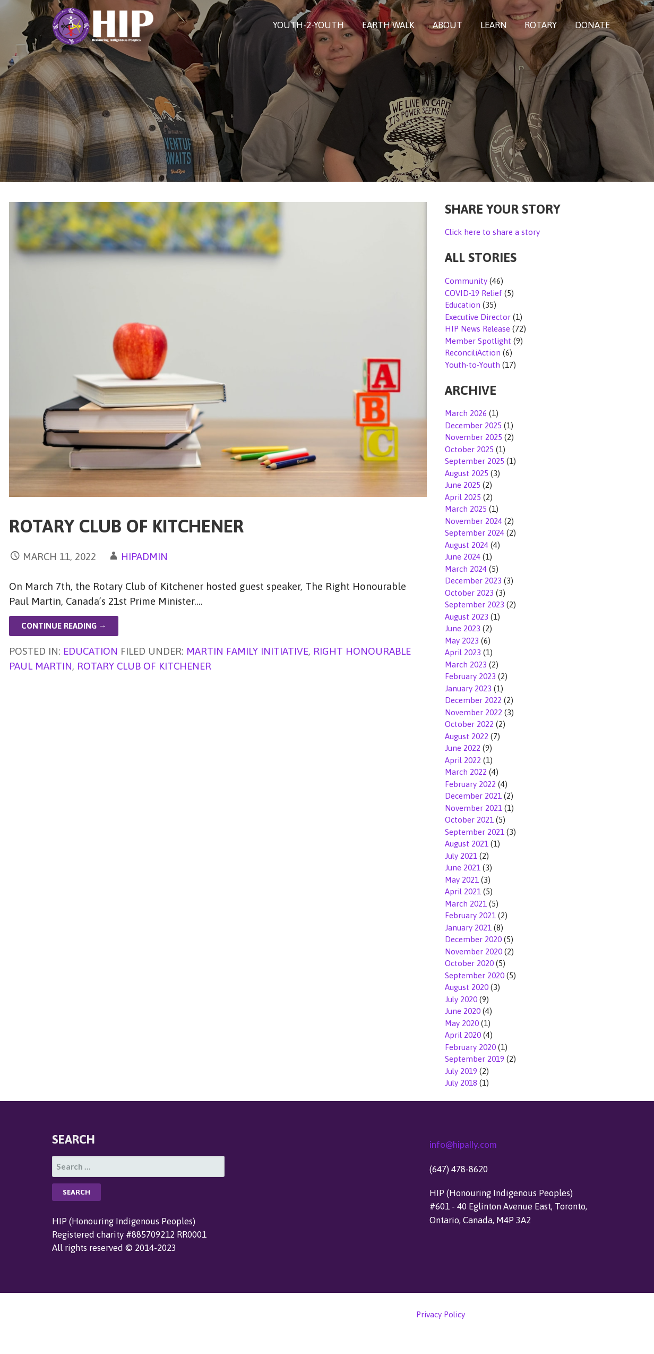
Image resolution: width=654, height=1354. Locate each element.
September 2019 (474, 1058)
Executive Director (478, 316)
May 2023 (462, 640)
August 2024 (466, 544)
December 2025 (473, 425)
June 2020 (462, 1011)
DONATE (592, 25)
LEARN (493, 25)
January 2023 (468, 688)
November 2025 (473, 437)
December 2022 (473, 700)
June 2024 (462, 556)
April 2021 (463, 891)
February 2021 (470, 915)
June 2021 (462, 867)
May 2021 (462, 879)
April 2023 (463, 652)
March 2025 (466, 508)
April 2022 (463, 760)
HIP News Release (477, 328)
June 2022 (462, 747)
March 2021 (466, 903)
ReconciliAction (473, 352)
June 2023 (462, 628)
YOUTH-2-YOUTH (308, 25)
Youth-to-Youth (472, 364)
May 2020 (462, 1023)
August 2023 (466, 616)
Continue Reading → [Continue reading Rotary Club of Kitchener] (64, 625)
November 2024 (473, 521)
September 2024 (474, 532)
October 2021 (469, 819)
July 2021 (461, 855)
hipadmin (144, 556)
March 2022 (466, 771)
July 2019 (461, 1071)
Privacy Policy (440, 1314)
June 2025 (462, 484)
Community (466, 280)
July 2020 (461, 999)
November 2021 (473, 808)
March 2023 (466, 664)
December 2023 (473, 580)
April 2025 (463, 497)
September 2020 (474, 975)
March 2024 (466, 568)
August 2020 (466, 987)
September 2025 (474, 461)
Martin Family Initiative (247, 651)
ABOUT (447, 25)
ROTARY (540, 25)
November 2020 (473, 951)
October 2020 (469, 963)
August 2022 (466, 736)
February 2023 (470, 676)
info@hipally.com (463, 1144)
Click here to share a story (492, 231)
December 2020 (473, 939)
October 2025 (469, 449)
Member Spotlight (478, 340)
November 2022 (473, 712)
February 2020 (470, 1047)
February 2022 (470, 784)
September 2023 (474, 604)
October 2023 (469, 592)
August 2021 (466, 843)
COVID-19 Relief (473, 293)
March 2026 (466, 413)
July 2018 (461, 1082)
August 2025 (466, 473)
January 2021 (468, 927)
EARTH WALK (388, 25)
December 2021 (473, 795)
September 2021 (474, 831)
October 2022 (469, 724)
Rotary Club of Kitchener (126, 525)
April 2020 (463, 1034)
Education (90, 651)
